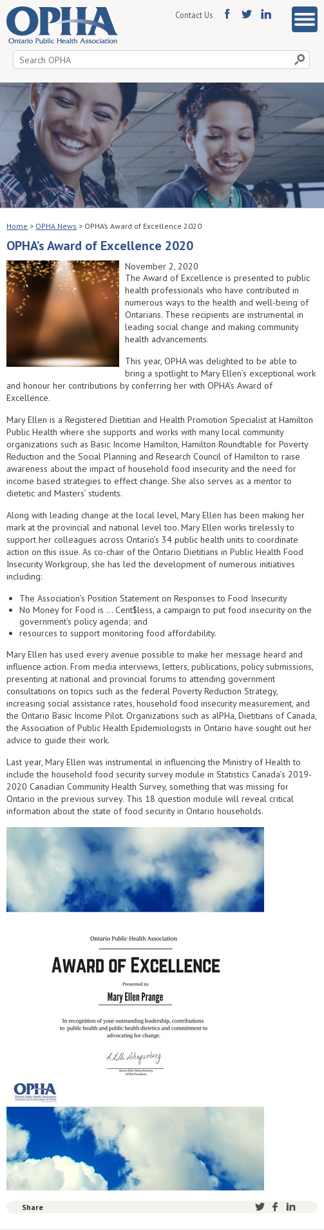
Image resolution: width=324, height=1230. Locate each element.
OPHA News (56, 226)
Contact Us (194, 15)
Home (17, 226)
